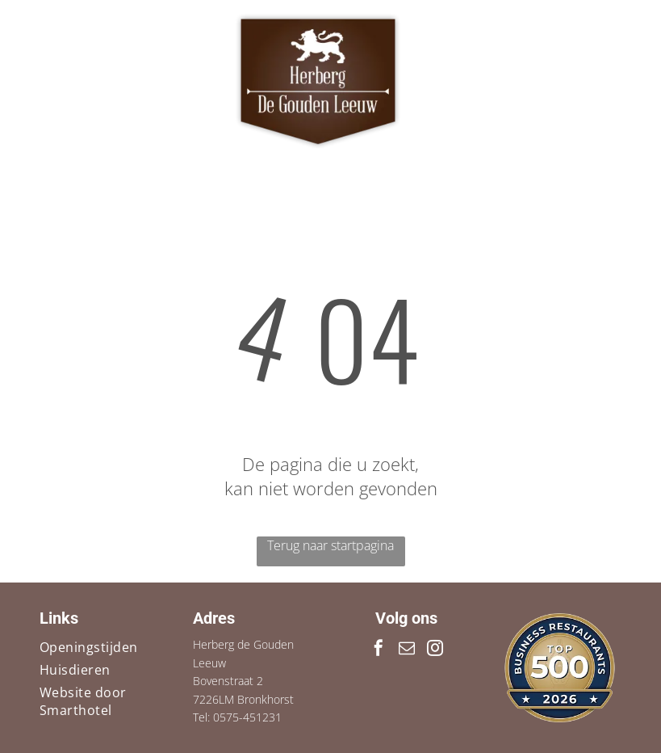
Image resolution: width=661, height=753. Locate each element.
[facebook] (378, 650)
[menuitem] (100, 647)
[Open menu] (597, 81)
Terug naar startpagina (330, 545)
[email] (407, 650)
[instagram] (435, 650)
